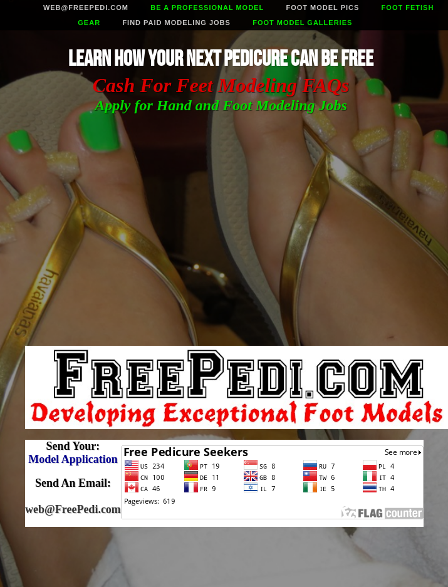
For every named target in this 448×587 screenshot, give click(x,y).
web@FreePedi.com (73, 509)
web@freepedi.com (85, 7)
